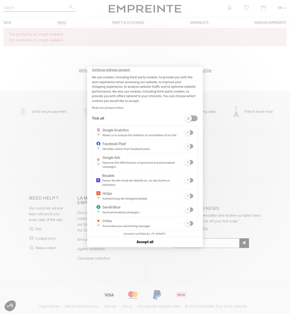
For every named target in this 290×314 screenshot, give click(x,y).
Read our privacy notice (108, 107)
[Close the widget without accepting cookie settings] (111, 69)
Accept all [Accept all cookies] (145, 242)
